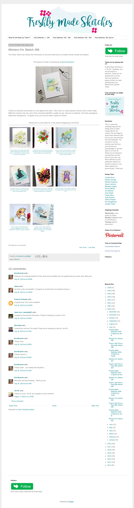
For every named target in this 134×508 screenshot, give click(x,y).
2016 (109, 450)
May (111, 427)
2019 (109, 309)
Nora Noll (17, 325)
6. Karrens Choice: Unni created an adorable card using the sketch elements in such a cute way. (65, 190)
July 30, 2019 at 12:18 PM (23, 292)
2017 (109, 447)
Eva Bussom (19, 273)
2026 (109, 288)
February (112, 437)
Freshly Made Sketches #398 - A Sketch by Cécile (115, 353)
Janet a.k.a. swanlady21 (23, 312)
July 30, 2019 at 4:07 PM (22, 331)
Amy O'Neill (109, 193)
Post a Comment (17, 401)
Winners (17, 259)
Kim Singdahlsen (111, 202)
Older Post (95, 406)
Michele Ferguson (111, 182)
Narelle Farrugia (110, 180)
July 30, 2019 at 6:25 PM (22, 344)
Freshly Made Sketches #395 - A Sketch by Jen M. (115, 413)
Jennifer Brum (110, 177)
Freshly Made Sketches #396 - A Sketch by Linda (115, 392)
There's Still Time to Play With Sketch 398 (116, 345)
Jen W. (16, 391)
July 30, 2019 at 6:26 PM (22, 357)
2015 (109, 453)
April (111, 431)
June (111, 424)
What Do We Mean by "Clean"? (19, 38)
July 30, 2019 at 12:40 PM (23, 305)
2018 (109, 444)
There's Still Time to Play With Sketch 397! (116, 366)
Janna (16, 286)
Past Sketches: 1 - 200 (42, 38)
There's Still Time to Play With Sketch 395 (116, 405)
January (112, 440)
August (112, 324)
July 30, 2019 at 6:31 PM (22, 371)
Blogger (71, 502)
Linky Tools (82, 247)
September (113, 321)
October (112, 318)
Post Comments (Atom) (26, 409)
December (113, 312)
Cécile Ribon (109, 195)
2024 (109, 294)
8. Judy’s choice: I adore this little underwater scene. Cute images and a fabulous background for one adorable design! (43, 229)
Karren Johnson (110, 184)
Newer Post (13, 406)
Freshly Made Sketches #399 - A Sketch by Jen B (115, 332)
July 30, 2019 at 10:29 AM (23, 279)
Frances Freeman (20, 299)
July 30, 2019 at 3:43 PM (22, 318)
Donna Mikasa (110, 188)
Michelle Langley (111, 186)
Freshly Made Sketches (112, 246)
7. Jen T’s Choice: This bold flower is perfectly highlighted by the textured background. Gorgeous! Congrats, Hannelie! (19, 228)
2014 (109, 456)
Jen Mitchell (109, 191)
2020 (109, 306)
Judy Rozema (110, 197)
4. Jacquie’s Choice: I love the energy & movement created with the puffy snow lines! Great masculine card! (19, 190)
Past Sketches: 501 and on (104, 38)
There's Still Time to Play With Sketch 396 (116, 384)
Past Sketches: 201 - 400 (62, 38)
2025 (109, 291)
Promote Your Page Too (112, 251)
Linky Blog (91, 247)
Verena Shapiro (110, 200)
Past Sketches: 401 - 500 (82, 38)
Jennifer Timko (110, 204)
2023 (109, 297)
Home (54, 406)
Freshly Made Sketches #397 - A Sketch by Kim (115, 373)
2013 (109, 459)
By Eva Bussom (68, 62)
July (111, 327)
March (111, 434)
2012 (109, 462)
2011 (109, 465)
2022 (109, 300)
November (113, 315)
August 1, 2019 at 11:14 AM (23, 397)
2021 (109, 303)
